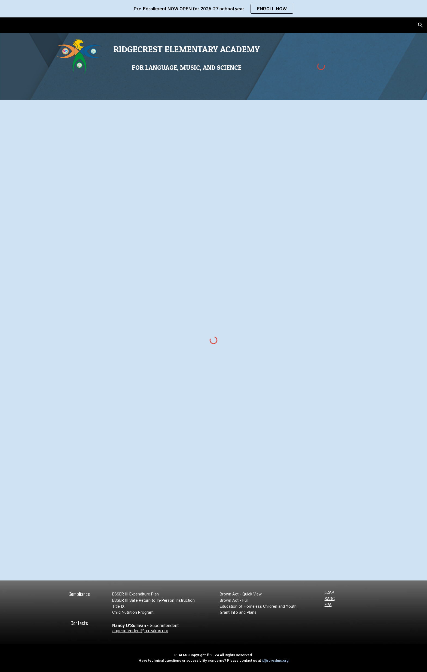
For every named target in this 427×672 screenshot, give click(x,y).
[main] (186, 57)
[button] (420, 25)
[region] (213, 8)
